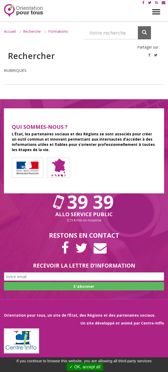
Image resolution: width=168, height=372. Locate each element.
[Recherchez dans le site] (117, 32)
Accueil (10, 31)
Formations (58, 31)
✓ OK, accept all (84, 367)
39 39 (84, 201)
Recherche (32, 31)
